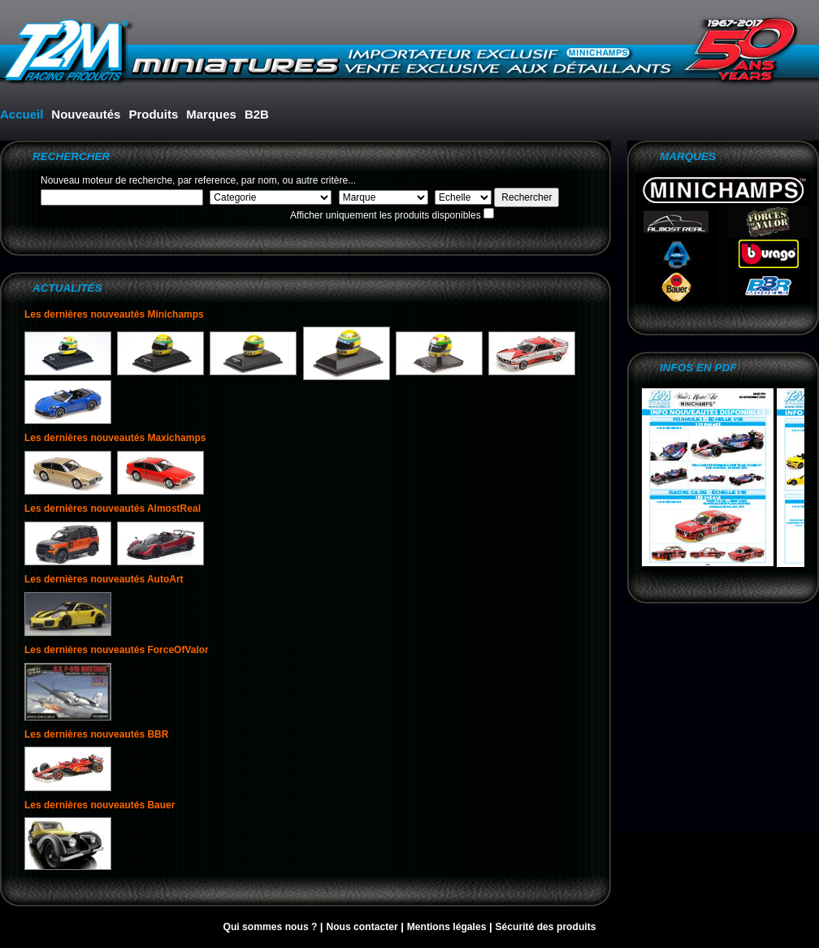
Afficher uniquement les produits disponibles (385, 215)
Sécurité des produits (545, 927)
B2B (257, 114)
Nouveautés (85, 114)
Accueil (21, 114)
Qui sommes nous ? (271, 927)
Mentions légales (448, 927)
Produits (153, 114)
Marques (211, 114)
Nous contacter (363, 927)
